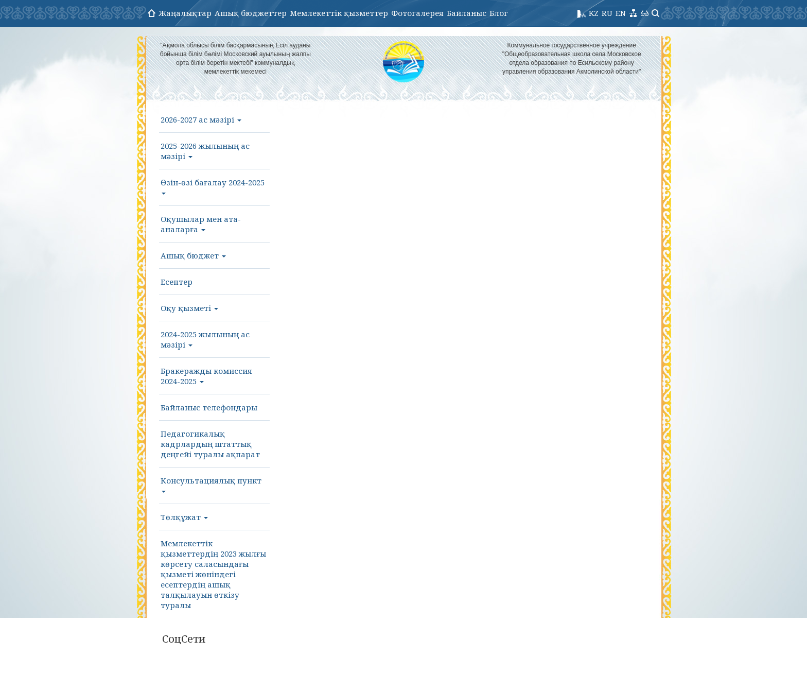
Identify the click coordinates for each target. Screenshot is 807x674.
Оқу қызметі (189, 308)
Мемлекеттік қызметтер (339, 13)
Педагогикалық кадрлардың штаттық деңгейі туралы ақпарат (210, 443)
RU (607, 13)
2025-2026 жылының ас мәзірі (205, 151)
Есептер (176, 281)
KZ (594, 13)
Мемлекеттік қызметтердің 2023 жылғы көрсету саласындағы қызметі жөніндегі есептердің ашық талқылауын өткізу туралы (213, 574)
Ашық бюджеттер (251, 13)
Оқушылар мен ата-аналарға (201, 224)
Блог (498, 13)
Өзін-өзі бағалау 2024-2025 (213, 186)
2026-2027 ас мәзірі (201, 119)
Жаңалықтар (185, 13)
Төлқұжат (184, 517)
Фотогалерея (417, 13)
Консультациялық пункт (211, 484)
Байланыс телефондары (209, 407)
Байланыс (466, 13)
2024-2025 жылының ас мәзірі (205, 339)
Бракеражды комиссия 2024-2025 (206, 376)
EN (621, 13)
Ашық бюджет (193, 255)
